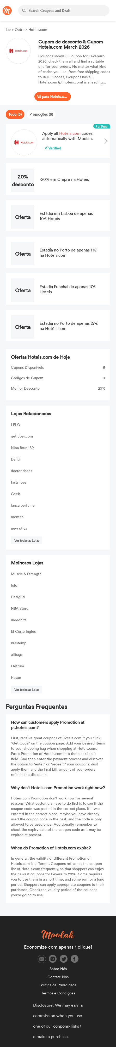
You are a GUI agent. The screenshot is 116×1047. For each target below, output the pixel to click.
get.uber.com (22, 436)
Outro (20, 29)
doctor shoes (21, 470)
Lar (9, 29)
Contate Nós (58, 976)
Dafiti (15, 459)
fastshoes (18, 482)
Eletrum (17, 665)
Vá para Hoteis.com (52, 96)
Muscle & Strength (26, 573)
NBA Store (19, 608)
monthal (18, 516)
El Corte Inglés (23, 631)
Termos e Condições (58, 992)
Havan (16, 677)
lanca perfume (23, 505)
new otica (19, 528)
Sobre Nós (58, 968)
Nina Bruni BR (22, 447)
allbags (16, 654)
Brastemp (18, 642)
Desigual (18, 596)
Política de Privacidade (58, 984)
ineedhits (18, 619)
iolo (14, 585)
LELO (15, 424)
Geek (15, 493)
